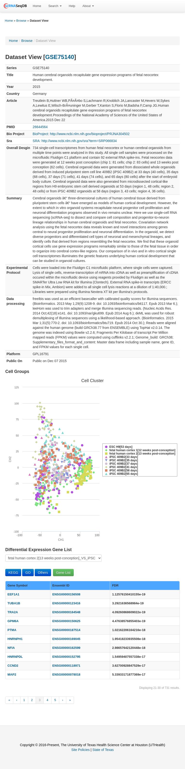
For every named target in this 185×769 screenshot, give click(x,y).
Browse (21, 20)
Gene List (63, 572)
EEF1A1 (13, 594)
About (88, 6)
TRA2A (12, 612)
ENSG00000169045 (66, 639)
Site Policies (80, 750)
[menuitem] (37, 6)
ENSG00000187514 (66, 630)
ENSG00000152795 (66, 656)
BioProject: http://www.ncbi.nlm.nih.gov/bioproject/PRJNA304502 (81, 134)
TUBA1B (13, 603)
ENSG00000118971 (66, 665)
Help (72, 6)
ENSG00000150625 (66, 621)
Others (43, 572)
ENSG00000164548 (66, 612)
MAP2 (11, 674)
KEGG (13, 572)
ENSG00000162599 (66, 648)
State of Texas (103, 750)
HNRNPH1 (15, 639)
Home (37, 6)
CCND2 (12, 665)
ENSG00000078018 (66, 674)
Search (55, 6)
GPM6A (13, 621)
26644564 (40, 127)
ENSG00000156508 (66, 594)
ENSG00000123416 (66, 603)
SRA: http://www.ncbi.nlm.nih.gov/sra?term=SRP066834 (75, 141)
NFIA (11, 648)
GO (28, 572)
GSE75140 (59, 57)
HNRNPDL (15, 656)
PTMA (11, 630)
